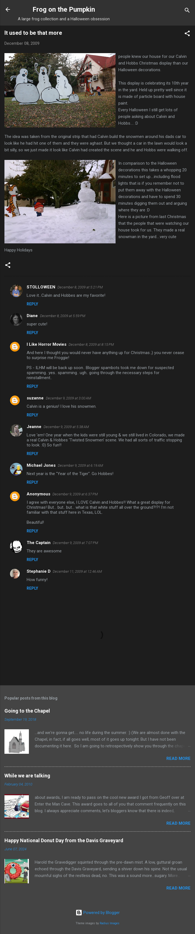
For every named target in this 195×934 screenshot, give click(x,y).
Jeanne (34, 426)
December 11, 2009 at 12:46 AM (77, 571)
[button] (187, 34)
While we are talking (27, 776)
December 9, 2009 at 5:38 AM (66, 427)
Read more (178, 758)
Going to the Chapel (27, 711)
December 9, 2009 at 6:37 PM (75, 494)
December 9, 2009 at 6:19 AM (80, 465)
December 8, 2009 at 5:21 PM (80, 287)
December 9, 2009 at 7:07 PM (75, 543)
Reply (32, 304)
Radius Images (109, 923)
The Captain (39, 542)
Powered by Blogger (98, 912)
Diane (32, 315)
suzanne (35, 398)
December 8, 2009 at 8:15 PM (91, 344)
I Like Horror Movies (46, 344)
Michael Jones (41, 465)
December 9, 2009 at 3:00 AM (68, 398)
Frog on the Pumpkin (63, 9)
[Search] (187, 11)
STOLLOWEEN (41, 287)
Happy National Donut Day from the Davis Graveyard (63, 840)
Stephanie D (39, 571)
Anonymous (38, 493)
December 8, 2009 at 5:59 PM (62, 316)
